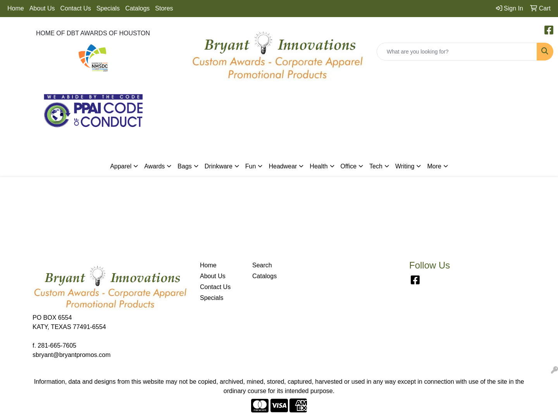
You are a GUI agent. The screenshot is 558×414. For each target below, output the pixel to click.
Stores (164, 8)
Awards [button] (154, 166)
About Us (42, 8)
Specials (108, 8)
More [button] (434, 166)
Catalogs (137, 8)
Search (262, 265)
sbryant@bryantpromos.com (71, 355)
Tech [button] (375, 166)
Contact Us (75, 8)
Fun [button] (250, 166)
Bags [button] (184, 166)
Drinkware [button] (218, 166)
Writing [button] (405, 166)
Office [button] (349, 166)
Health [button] (318, 166)
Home (15, 8)
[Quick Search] (457, 52)
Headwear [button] (283, 166)
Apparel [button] (120, 166)
